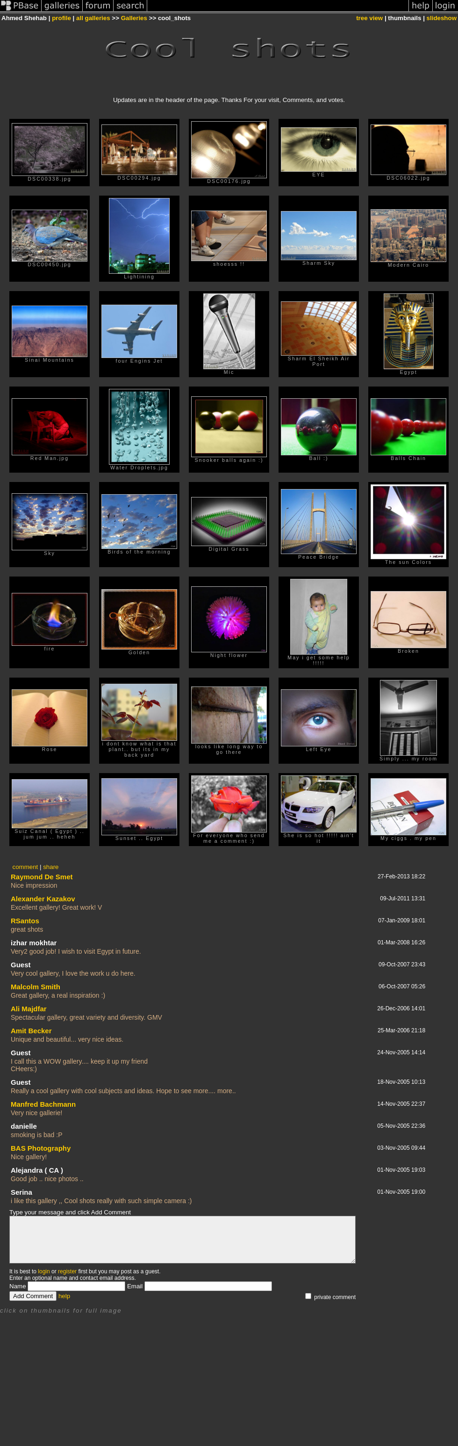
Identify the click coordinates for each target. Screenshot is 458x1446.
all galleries (93, 18)
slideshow (442, 18)
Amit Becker (31, 1031)
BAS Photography (41, 1148)
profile (61, 18)
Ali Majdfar (29, 1009)
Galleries (134, 18)
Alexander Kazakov (43, 899)
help (64, 1296)
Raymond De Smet (42, 877)
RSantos (25, 921)
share (50, 866)
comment (25, 866)
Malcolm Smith (35, 987)
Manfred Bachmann (43, 1104)
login (44, 1271)
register (67, 1271)
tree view (369, 18)
